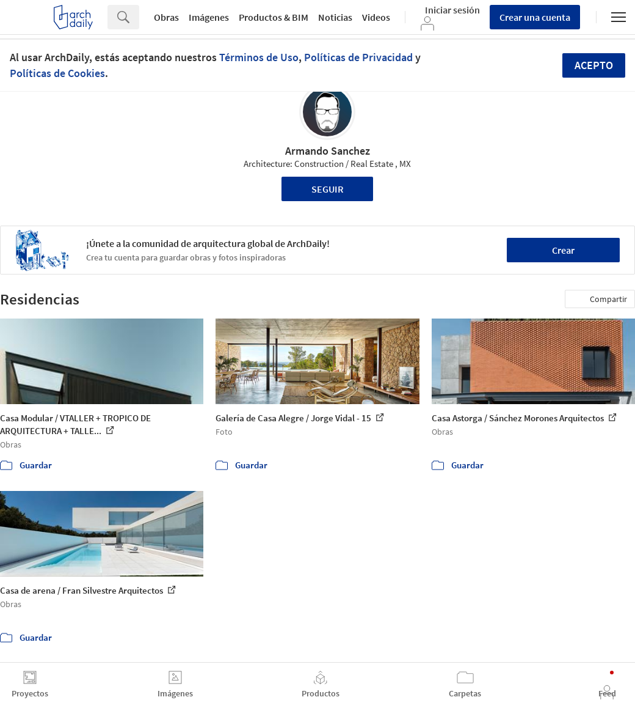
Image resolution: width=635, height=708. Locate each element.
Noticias (335, 17)
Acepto (594, 65)
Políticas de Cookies (57, 73)
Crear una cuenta (534, 17)
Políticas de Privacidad (358, 57)
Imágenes (209, 17)
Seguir (327, 189)
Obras (166, 17)
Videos (376, 17)
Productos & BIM (273, 17)
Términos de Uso (259, 57)
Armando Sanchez (327, 151)
